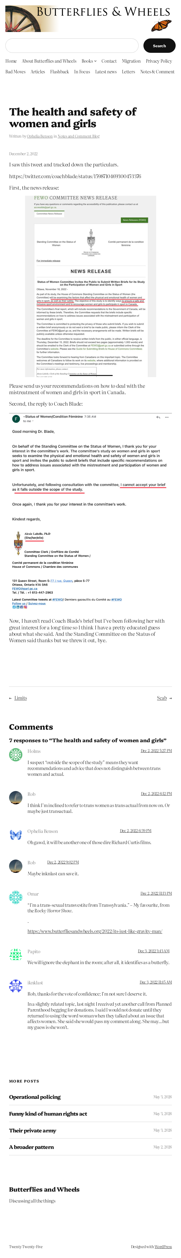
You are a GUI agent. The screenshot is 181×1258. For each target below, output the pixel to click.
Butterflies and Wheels (44, 1189)
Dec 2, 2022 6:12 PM (156, 793)
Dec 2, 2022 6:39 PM (135, 830)
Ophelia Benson (40, 136)
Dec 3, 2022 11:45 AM (156, 982)
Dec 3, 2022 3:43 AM (153, 950)
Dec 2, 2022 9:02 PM (63, 862)
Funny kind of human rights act (48, 1113)
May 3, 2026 (162, 1096)
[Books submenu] (95, 60)
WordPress (163, 1246)
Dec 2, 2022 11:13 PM (156, 893)
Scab (162, 697)
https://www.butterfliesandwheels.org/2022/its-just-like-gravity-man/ (94, 931)
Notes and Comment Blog (78, 136)
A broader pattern (31, 1147)
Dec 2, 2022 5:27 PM (156, 750)
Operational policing (35, 1097)
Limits (20, 697)
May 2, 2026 (162, 1146)
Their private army (32, 1130)
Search (159, 45)
